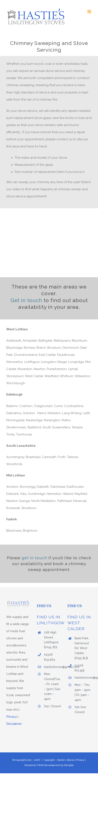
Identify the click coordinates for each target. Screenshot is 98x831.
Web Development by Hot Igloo (56, 765)
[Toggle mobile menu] (89, 11)
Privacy (11, 717)
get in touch (34, 557)
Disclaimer (14, 724)
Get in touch (27, 300)
